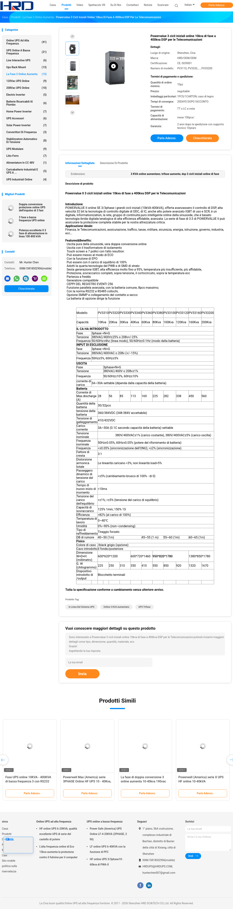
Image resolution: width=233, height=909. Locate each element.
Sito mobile (8, 860)
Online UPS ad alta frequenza (26, 42)
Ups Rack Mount (26, 67)
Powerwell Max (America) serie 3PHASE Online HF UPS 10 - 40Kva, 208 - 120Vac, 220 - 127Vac (87, 781)
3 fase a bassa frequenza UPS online (32, 219)
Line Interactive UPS (26, 60)
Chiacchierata (26, 288)
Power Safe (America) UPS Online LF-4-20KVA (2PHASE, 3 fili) (108, 834)
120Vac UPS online (26, 81)
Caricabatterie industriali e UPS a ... (26, 171)
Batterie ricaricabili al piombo (26, 103)
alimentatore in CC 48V (26, 163)
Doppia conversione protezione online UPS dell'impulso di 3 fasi (32, 207)
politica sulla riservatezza (9, 869)
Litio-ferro (26, 156)
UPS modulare (26, 149)
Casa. (5, 828)
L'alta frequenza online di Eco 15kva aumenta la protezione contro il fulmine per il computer (58, 852)
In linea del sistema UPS (81, 607)
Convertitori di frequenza (26, 132)
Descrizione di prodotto (114, 163)
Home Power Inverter (26, 111)
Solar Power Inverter (26, 125)
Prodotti (6, 833)
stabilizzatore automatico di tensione (26, 140)
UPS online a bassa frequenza (26, 52)
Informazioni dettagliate (80, 163)
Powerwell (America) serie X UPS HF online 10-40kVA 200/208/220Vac (200, 781)
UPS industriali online (26, 179)
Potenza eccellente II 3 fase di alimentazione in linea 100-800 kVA (33, 233)
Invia (82, 673)
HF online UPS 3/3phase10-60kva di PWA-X (106, 862)
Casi (4, 855)
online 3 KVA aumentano (116, 607)
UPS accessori (26, 118)
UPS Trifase (144, 607)
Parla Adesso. (217, 5)
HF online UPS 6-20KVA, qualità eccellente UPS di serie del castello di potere (58, 834)
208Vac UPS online (26, 88)
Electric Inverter (26, 95)
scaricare (162, 4)
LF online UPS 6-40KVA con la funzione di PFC (107, 849)
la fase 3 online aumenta (26, 74)
